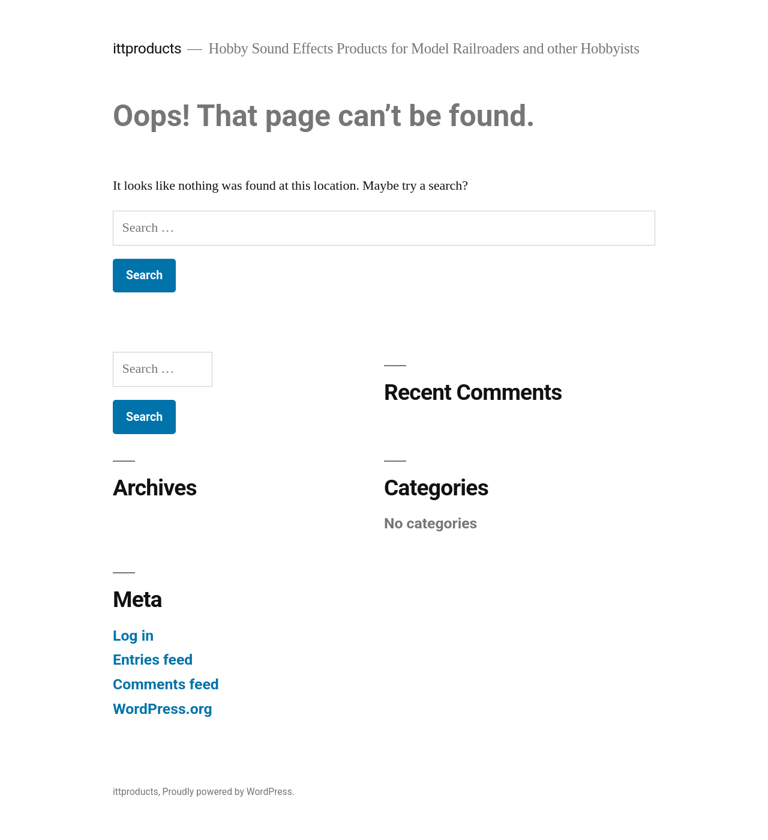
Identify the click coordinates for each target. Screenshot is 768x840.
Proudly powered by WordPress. (229, 791)
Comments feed (166, 684)
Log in (133, 635)
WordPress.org (162, 709)
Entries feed (153, 659)
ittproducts (147, 48)
